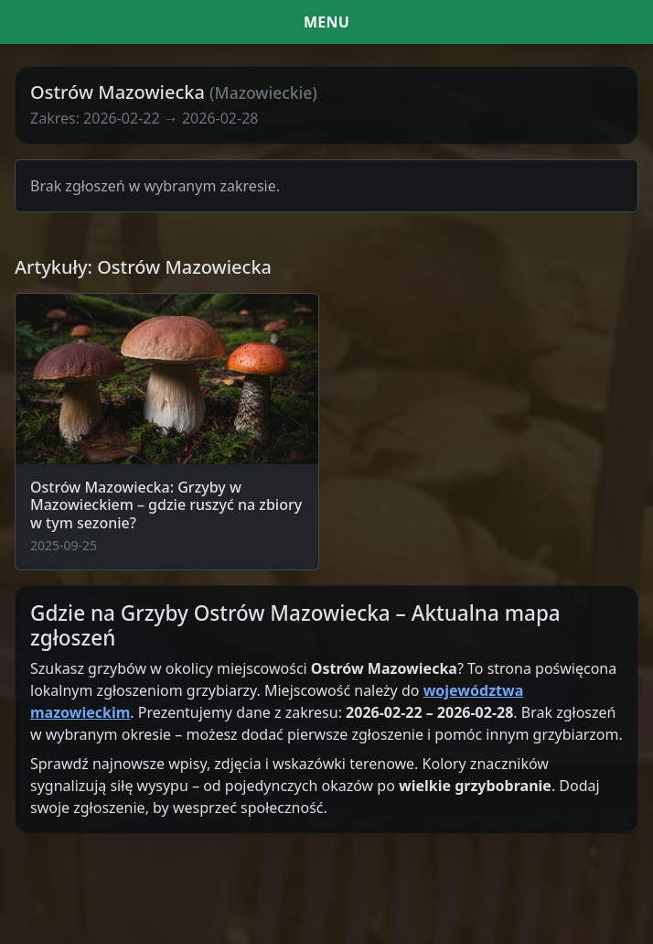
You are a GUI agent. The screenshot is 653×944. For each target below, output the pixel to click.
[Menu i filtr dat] (326, 22)
